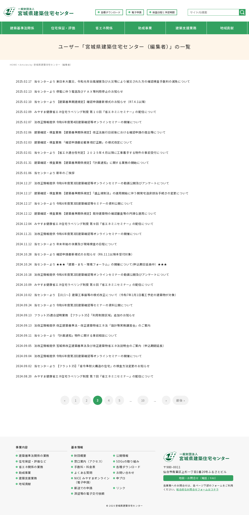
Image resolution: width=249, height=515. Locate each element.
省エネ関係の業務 (31, 467)
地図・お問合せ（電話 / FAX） (198, 478)
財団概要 (80, 456)
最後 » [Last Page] (180, 400)
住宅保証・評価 (63, 27)
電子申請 (136, 12)
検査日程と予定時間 (163, 12)
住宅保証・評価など (32, 461)
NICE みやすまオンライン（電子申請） (92, 480)
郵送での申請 (83, 488)
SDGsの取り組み (127, 461)
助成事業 (145, 27)
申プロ (120, 478)
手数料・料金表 (85, 467)
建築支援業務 (186, 27)
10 (143, 400)
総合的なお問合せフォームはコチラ (197, 489)
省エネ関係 (104, 27)
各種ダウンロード (111, 12)
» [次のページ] (166, 400)
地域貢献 (227, 27)
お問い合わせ (125, 473)
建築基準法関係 (22, 27)
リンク (120, 488)
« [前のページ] (65, 400)
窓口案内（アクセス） (89, 461)
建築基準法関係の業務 (34, 456)
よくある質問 (83, 473)
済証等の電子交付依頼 (89, 494)
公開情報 (122, 456)
